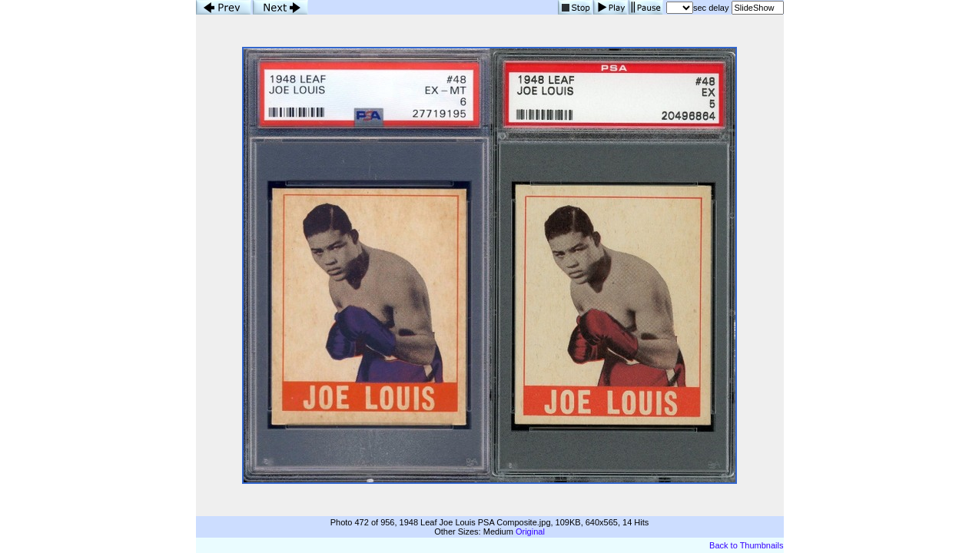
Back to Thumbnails (746, 545)
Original (530, 531)
